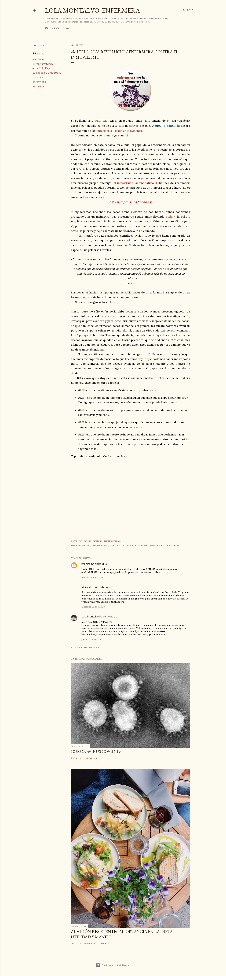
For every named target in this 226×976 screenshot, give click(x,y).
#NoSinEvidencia (42, 63)
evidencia (38, 86)
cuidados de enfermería (46, 72)
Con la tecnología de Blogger (113, 965)
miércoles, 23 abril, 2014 (93, 606)
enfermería (39, 81)
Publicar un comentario (86, 647)
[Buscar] (188, 10)
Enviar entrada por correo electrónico (103, 540)
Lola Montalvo (90, 616)
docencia (37, 77)
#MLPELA (101, 120)
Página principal (57, 28)
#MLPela (38, 59)
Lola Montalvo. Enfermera (92, 10)
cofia (169, 216)
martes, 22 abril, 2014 (92, 577)
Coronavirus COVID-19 (96, 751)
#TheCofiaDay (41, 68)
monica (85, 563)
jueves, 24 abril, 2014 (91, 639)
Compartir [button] (38, 45)
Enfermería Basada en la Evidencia (119, 130)
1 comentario (90, 758)
